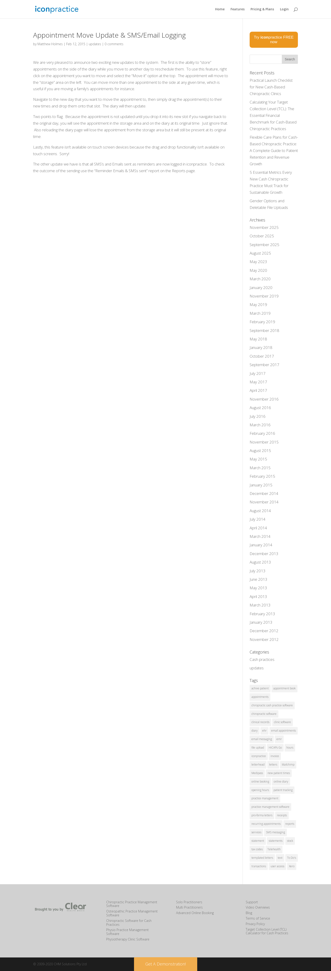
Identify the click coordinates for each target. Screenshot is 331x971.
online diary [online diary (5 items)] (281, 781)
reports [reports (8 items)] (289, 824)
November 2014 (264, 502)
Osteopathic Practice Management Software (132, 913)
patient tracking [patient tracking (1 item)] (283, 790)
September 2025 (264, 244)
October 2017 (262, 356)
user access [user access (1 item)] (277, 866)
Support (252, 902)
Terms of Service (258, 918)
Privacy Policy (255, 924)
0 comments (114, 44)
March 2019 (260, 313)
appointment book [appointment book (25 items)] (284, 688)
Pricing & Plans (262, 9)
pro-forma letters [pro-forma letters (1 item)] (261, 815)
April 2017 (258, 390)
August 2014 (260, 510)
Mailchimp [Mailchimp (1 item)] (288, 764)
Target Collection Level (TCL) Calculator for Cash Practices (267, 931)
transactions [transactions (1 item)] (258, 866)
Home (220, 9)
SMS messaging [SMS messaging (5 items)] (275, 832)
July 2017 (257, 373)
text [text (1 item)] (280, 858)
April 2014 (258, 527)
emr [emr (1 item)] (279, 739)
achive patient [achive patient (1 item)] (260, 688)
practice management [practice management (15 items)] (264, 798)
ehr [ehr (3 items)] (264, 730)
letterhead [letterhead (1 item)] (258, 764)
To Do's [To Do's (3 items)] (291, 858)
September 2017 (264, 364)
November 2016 (264, 399)
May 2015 (258, 459)
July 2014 (257, 519)
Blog (249, 913)
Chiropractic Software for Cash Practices (128, 922)
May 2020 (258, 270)
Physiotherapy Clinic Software (127, 939)
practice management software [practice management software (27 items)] (270, 807)
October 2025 (262, 236)
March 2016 (260, 424)
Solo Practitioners (189, 902)
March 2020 (260, 278)
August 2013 (260, 562)
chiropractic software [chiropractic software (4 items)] (264, 714)
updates (95, 44)
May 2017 (258, 381)
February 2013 (262, 613)
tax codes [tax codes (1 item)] (257, 849)
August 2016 (260, 407)
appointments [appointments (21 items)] (259, 697)
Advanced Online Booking (195, 913)
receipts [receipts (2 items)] (282, 815)
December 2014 (264, 493)
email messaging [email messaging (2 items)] (261, 739)
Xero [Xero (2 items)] (291, 866)
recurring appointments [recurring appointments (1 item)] (266, 824)
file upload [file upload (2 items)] (257, 747)
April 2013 (258, 596)
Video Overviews (258, 907)
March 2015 (260, 467)
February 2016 (262, 433)
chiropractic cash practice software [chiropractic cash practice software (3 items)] (272, 705)
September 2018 (264, 330)
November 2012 (264, 639)
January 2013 (261, 622)
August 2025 (260, 253)
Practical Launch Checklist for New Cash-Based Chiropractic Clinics (271, 87)
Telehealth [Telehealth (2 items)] (274, 849)
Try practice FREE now (274, 39)
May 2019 (258, 304)
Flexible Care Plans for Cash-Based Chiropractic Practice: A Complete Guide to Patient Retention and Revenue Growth (274, 150)
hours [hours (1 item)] (289, 747)
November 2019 (264, 296)
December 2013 (264, 553)
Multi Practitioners (189, 907)
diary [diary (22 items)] (254, 730)
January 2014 (261, 544)
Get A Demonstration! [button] (165, 964)
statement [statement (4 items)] (257, 841)
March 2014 (260, 536)
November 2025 (264, 227)
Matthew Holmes (50, 44)
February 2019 (262, 321)
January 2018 (261, 347)
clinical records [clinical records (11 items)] (260, 722)
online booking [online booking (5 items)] (260, 781)
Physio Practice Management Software (127, 932)
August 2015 (260, 450)
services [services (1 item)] (256, 832)
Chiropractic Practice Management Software (131, 904)
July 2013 (257, 570)
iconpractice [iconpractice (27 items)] (258, 756)
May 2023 (258, 261)
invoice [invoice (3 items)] (275, 756)
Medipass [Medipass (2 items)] (257, 773)
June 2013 (258, 579)
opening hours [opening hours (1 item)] (260, 790)
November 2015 (264, 442)
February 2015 (262, 476)
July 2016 (257, 416)
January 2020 (261, 287)
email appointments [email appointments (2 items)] (283, 730)
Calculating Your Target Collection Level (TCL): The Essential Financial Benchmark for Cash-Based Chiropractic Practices (273, 115)
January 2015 (261, 485)
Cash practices (262, 659)
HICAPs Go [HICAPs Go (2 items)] (275, 747)
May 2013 (258, 587)
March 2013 (260, 605)
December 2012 (264, 630)
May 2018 (258, 339)
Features (238, 9)
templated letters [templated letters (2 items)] (262, 858)
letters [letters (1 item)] (273, 764)
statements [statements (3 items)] (275, 841)
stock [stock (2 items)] (290, 841)
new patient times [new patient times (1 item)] (279, 773)
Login (284, 9)
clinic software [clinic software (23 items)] (282, 722)
